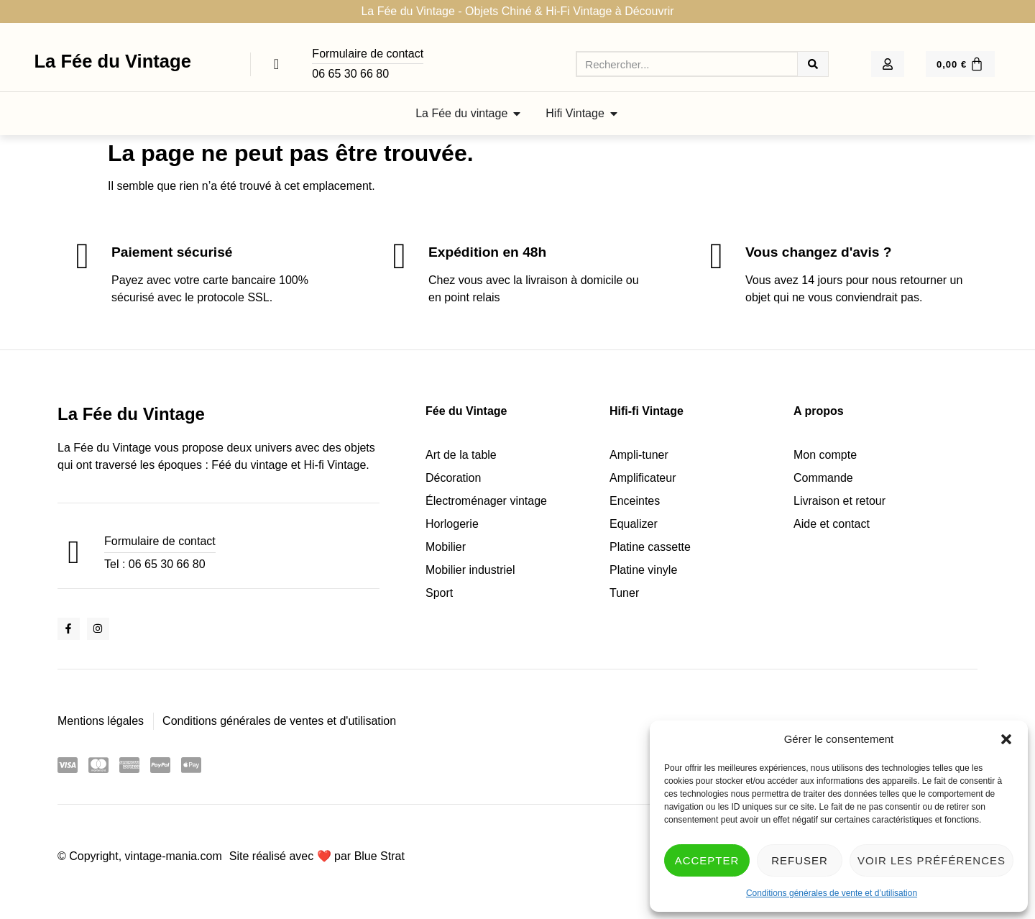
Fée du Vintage (466, 411)
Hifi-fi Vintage (647, 411)
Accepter (707, 860)
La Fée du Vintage (112, 61)
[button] (1006, 739)
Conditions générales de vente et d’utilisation (831, 893)
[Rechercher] (813, 64)
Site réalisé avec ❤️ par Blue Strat (317, 856)
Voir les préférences (931, 860)
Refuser (799, 860)
